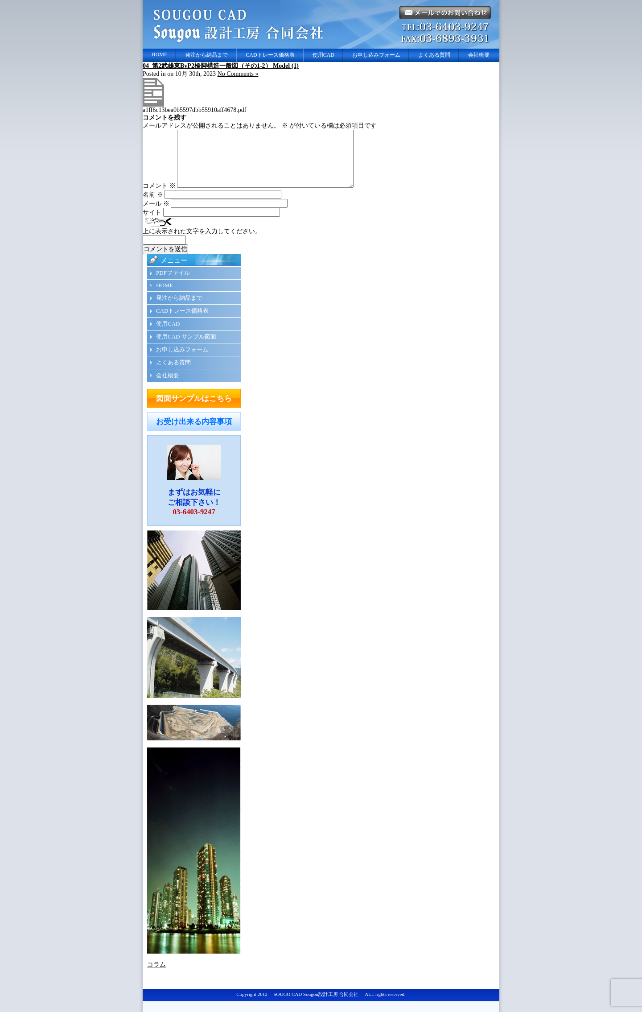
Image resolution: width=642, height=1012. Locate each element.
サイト (152, 223)
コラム (156, 975)
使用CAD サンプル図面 (186, 347)
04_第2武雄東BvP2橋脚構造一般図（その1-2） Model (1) (221, 65)
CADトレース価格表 (270, 55)
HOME (159, 54)
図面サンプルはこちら (194, 409)
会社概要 (479, 55)
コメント (159, 196)
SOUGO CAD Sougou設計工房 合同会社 (315, 1005)
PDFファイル (173, 283)
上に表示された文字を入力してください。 (202, 242)
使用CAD (323, 55)
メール (156, 214)
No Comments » (238, 73)
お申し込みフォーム (376, 55)
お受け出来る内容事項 (194, 432)
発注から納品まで (206, 55)
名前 (153, 205)
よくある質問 (434, 55)
